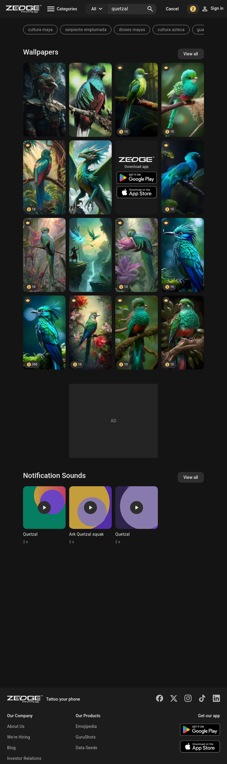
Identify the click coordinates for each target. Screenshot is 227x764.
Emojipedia (86, 726)
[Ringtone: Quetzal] (44, 515)
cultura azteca (171, 29)
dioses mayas (132, 29)
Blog (11, 747)
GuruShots (86, 737)
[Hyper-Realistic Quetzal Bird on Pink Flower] (136, 255)
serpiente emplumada (85, 29)
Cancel (172, 9)
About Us (16, 726)
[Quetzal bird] (90, 333)
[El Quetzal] (44, 177)
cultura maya (40, 29)
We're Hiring (18, 737)
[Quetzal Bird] (90, 100)
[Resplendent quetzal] (182, 177)
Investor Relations (24, 758)
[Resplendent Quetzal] (182, 100)
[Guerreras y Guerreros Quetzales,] (90, 255)
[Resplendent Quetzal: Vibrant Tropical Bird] (44, 255)
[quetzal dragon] (90, 177)
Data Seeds (86, 747)
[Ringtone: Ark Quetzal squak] (90, 515)
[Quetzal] (44, 100)
